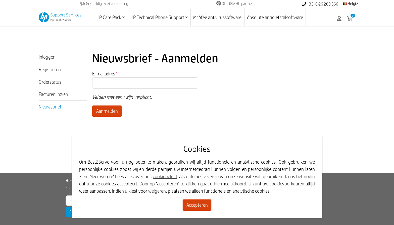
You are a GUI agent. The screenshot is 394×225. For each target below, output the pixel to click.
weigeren (157, 191)
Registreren (50, 69)
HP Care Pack (110, 17)
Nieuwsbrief (50, 107)
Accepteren (197, 205)
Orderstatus (50, 82)
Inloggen (47, 57)
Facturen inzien (53, 94)
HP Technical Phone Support (159, 17)
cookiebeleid (165, 176)
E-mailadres (105, 74)
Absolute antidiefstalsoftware (275, 17)
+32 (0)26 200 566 (320, 4)
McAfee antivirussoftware (217, 17)
